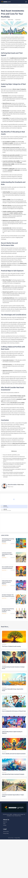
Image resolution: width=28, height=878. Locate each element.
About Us (5, 822)
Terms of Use (6, 831)
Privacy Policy (6, 833)
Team (4, 823)
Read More (5, 543)
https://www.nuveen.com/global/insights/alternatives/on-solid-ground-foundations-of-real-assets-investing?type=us (14, 460)
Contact (4, 825)
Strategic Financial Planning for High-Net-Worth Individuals (8, 610)
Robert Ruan (10, 19)
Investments (17, 19)
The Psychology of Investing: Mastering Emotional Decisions (8, 540)
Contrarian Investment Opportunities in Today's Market (7, 554)
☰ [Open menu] (26, 2)
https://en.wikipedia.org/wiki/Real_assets (11, 454)
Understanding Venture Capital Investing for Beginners (7, 582)
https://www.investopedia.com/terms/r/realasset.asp (14, 456)
